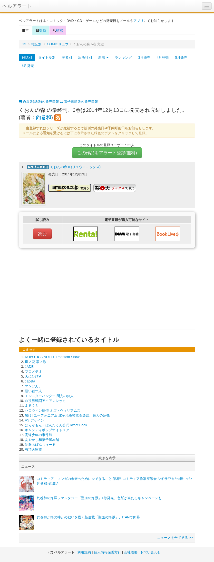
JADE (29, 367)
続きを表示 (107, 458)
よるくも (32, 406)
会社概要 (130, 552)
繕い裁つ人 (33, 391)
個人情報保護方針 (107, 552)
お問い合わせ (150, 552)
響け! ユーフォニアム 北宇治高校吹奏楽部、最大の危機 (67, 415)
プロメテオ (33, 371)
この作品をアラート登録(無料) (107, 152)
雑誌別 (36, 44)
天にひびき (33, 376)
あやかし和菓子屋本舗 (42, 440)
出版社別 (85, 57)
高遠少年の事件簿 (38, 435)
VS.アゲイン (34, 420)
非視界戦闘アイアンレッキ (45, 401)
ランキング (123, 57)
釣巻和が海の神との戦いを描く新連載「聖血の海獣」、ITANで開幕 (88, 517)
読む (42, 233)
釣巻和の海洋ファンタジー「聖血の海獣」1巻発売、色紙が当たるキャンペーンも (99, 498)
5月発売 (181, 57)
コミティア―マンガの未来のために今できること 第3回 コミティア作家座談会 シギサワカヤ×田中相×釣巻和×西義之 (114, 481)
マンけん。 (33, 386)
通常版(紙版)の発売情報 (39, 102)
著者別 (67, 57)
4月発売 (163, 57)
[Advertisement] (107, 87)
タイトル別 (46, 57)
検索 (58, 30)
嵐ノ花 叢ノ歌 (35, 362)
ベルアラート (17, 6)
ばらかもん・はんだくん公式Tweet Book (56, 425)
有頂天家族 (33, 449)
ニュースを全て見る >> (175, 538)
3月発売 (144, 57)
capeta (30, 381)
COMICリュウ (57, 44)
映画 (41, 30)
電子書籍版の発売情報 (79, 102)
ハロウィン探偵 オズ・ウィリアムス (52, 410)
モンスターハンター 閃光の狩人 (49, 396)
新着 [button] (103, 57)
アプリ (138, 21)
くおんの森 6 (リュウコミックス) (75, 167)
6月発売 (28, 66)
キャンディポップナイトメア (47, 430)
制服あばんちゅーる (40, 445)
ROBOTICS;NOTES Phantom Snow (52, 357)
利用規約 (84, 552)
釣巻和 (43, 117)
